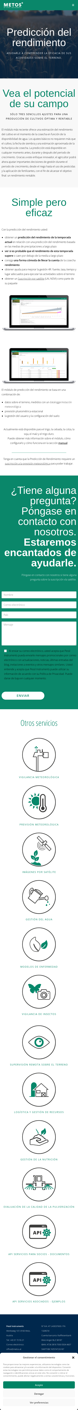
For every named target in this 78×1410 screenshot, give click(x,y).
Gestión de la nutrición (39, 1159)
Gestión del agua (39, 919)
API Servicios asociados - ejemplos (39, 1301)
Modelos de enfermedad (39, 966)
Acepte (39, 1385)
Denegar (39, 1393)
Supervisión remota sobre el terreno (39, 1064)
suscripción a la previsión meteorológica (27, 463)
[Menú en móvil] (73, 5)
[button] (73, 1357)
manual (62, 443)
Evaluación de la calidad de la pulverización (39, 1206)
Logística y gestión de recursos (39, 1112)
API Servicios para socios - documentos (39, 1254)
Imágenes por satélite (39, 872)
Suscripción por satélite (31, 278)
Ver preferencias (39, 1402)
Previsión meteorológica (39, 824)
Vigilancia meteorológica (39, 777)
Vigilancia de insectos (39, 1014)
